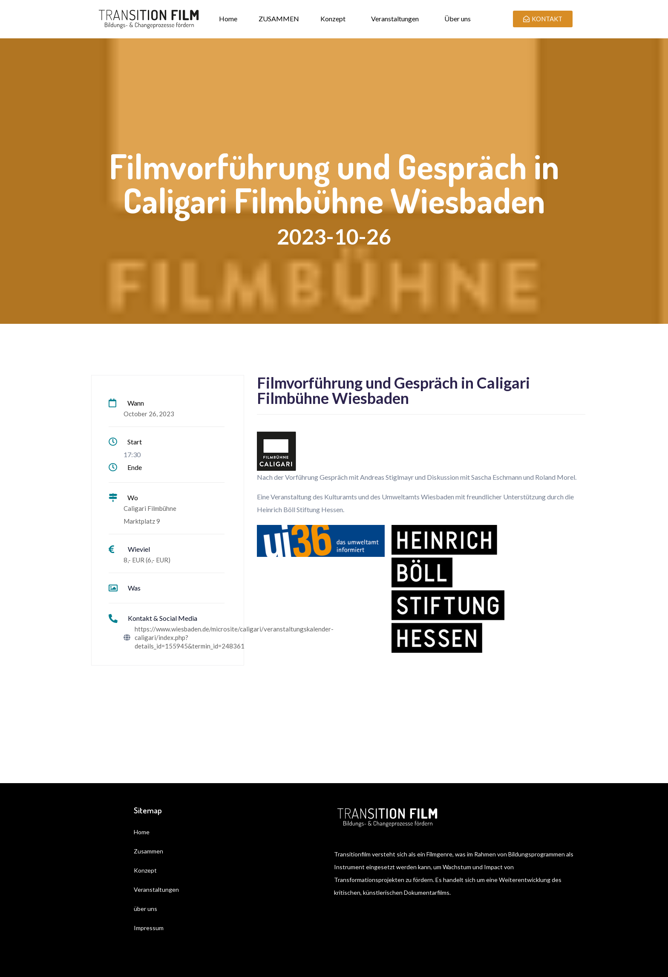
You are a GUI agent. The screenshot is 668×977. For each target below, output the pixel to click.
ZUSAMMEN (279, 18)
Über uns (457, 18)
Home (228, 18)
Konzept (333, 18)
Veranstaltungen (395, 18)
